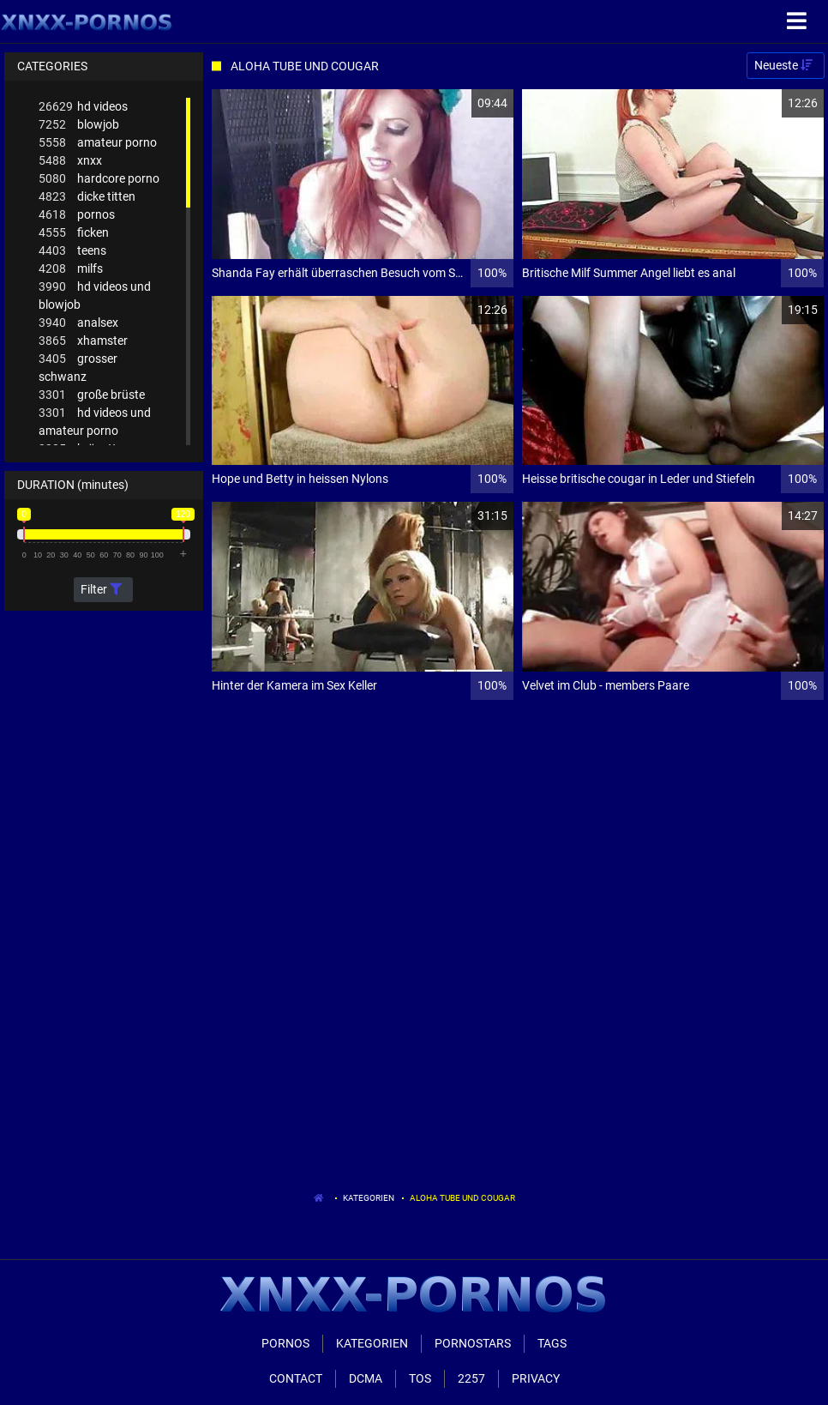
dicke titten (87, 197)
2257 (471, 1378)
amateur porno (98, 143)
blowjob (79, 125)
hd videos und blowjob (95, 294)
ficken (74, 233)
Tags (552, 1343)
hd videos (83, 107)
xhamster (83, 341)
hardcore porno (99, 179)
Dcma (365, 1378)
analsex (78, 323)
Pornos (285, 1343)
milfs (71, 269)
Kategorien (368, 1198)
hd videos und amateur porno (95, 420)
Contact (295, 1378)
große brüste (92, 395)
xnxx (70, 161)
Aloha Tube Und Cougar (462, 1198)
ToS (420, 1378)
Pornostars (473, 1343)
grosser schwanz (78, 366)
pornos (77, 215)
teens (72, 251)
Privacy (536, 1378)
